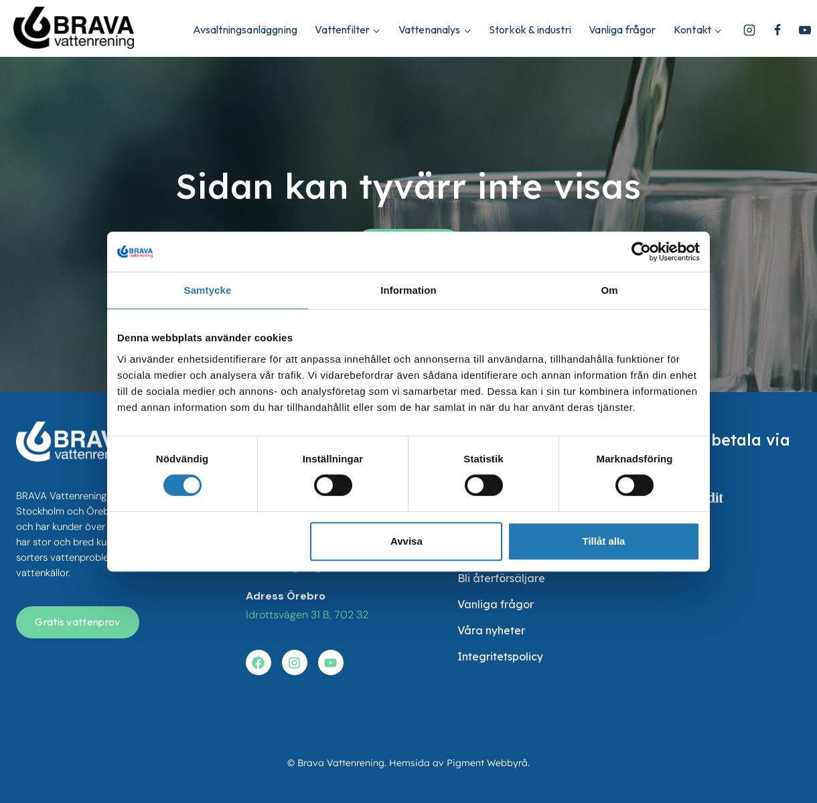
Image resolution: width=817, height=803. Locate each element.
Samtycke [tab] (208, 290)
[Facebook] (777, 30)
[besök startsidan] (73, 441)
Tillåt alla (603, 541)
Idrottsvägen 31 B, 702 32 (307, 615)
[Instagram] (749, 30)
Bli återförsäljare (501, 578)
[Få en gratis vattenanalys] (77, 622)
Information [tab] (408, 290)
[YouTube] (805, 30)
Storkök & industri (530, 29)
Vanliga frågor (622, 29)
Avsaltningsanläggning (245, 29)
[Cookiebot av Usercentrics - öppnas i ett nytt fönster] (641, 252)
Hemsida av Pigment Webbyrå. (459, 763)
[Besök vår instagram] (294, 662)
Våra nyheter (491, 630)
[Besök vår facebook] (258, 662)
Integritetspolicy (500, 656)
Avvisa (406, 541)
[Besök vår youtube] (331, 662)
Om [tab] (609, 290)
